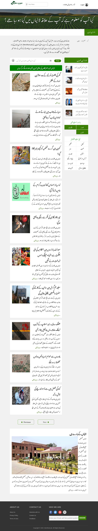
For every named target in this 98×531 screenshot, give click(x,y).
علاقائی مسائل (82, 168)
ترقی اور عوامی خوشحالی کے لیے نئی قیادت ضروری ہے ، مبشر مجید (81, 103)
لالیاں (82, 132)
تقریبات (70, 168)
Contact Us (32, 515)
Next (46, 422)
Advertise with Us (34, 512)
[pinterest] (60, 512)
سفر (70, 149)
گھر (87, 40)
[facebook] (50, 512)
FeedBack (32, 518)
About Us (12, 512)
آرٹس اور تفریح (82, 158)
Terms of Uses (14, 518)
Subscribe (82, 518)
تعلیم (70, 144)
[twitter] (55, 512)
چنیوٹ (70, 127)
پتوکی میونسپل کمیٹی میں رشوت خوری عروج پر (81, 69)
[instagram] (64, 512)
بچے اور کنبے (70, 158)
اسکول (82, 153)
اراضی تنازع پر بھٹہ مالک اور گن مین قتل (81, 80)
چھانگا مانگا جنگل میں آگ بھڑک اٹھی (82, 91)
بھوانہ (82, 127)
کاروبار (70, 153)
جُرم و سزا (70, 163)
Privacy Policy (14, 515)
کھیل (82, 144)
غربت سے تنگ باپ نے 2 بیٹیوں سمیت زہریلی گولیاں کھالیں (81, 114)
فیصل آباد (83, 40)
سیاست (82, 163)
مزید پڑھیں (57, 102)
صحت (82, 149)
